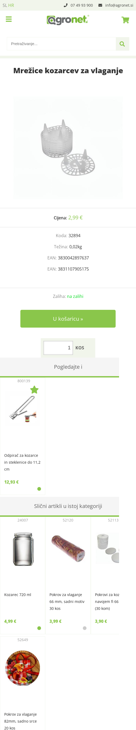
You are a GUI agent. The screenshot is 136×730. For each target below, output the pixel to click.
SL (5, 5)
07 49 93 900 (82, 5)
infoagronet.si (119, 5)
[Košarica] (124, 20)
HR (11, 5)
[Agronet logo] (68, 20)
